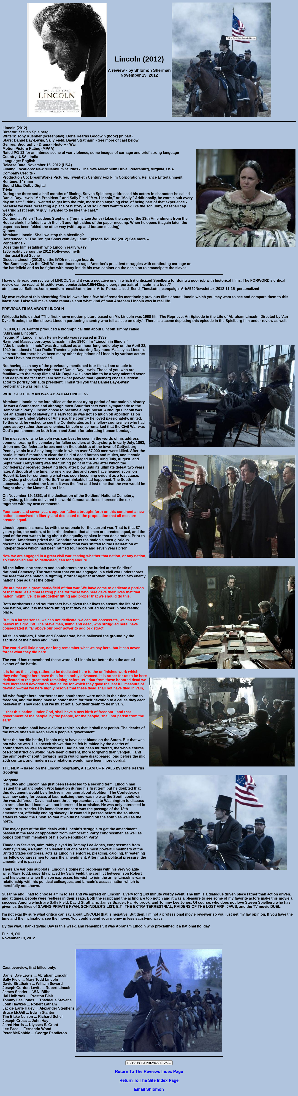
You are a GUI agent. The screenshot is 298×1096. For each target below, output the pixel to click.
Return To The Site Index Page (149, 1080)
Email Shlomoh (149, 1089)
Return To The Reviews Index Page (149, 1071)
